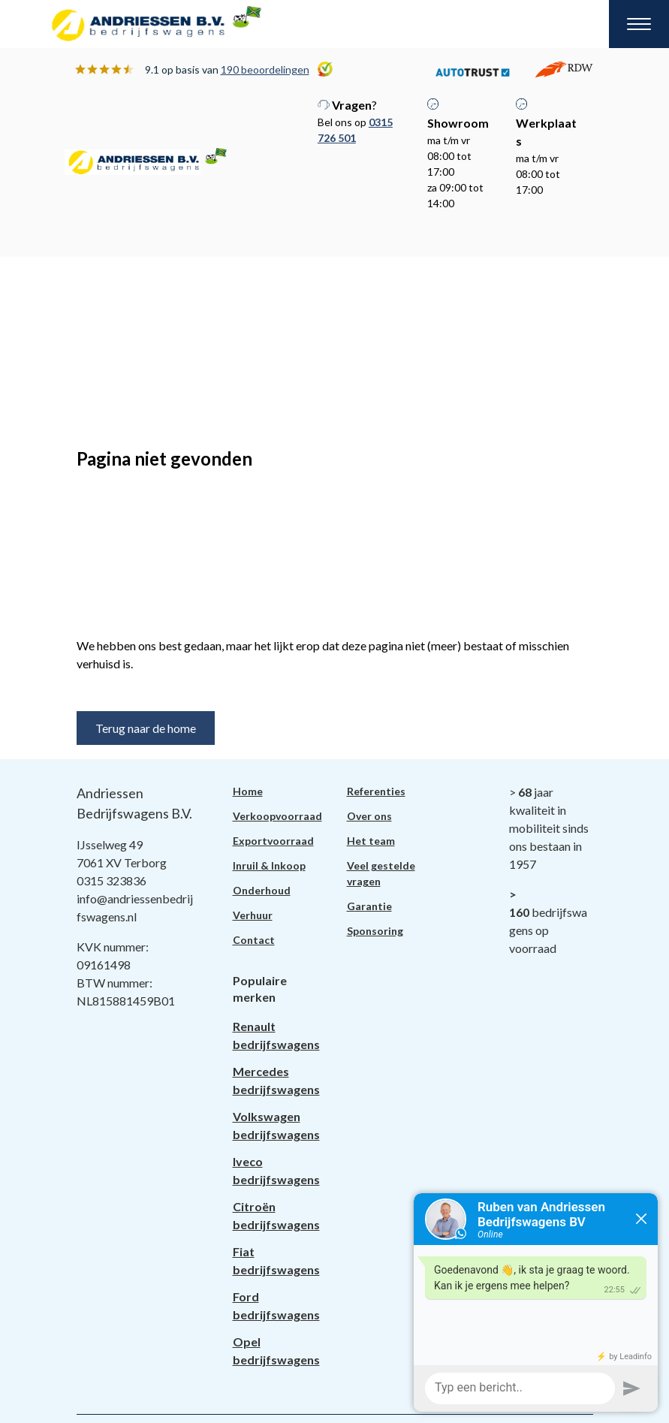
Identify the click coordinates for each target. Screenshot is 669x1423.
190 (265, 69)
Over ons (369, 815)
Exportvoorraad (273, 840)
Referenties (376, 791)
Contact (254, 939)
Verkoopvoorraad (277, 815)
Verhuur (253, 915)
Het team (371, 840)
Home (248, 791)
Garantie (369, 906)
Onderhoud (262, 890)
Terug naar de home (145, 728)
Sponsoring (375, 930)
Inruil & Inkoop (269, 865)
